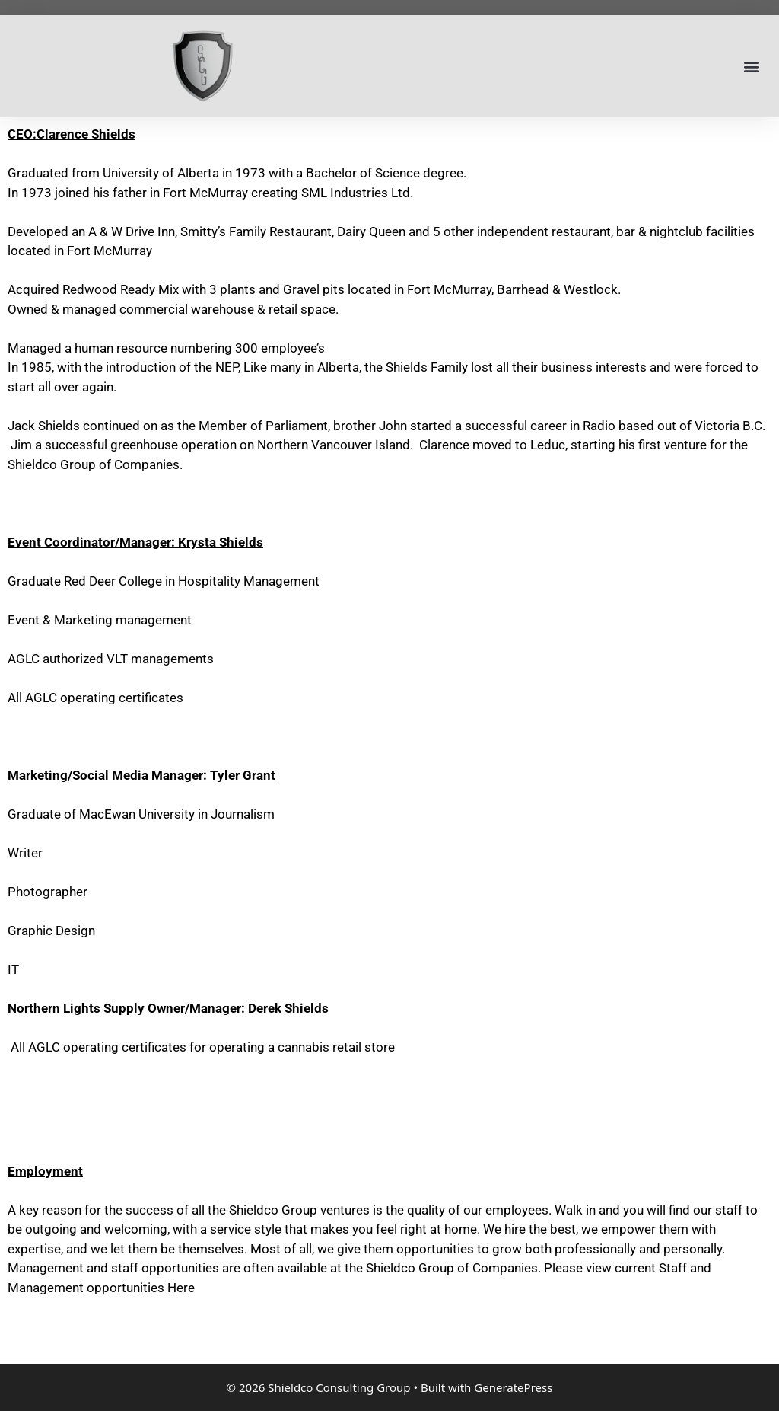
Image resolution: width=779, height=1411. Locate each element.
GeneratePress (513, 1387)
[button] (751, 66)
